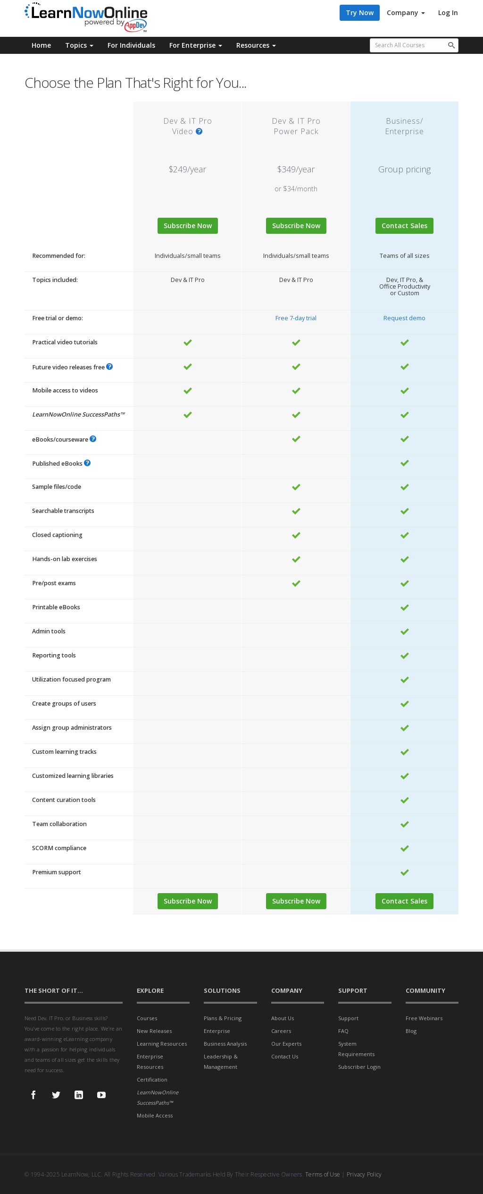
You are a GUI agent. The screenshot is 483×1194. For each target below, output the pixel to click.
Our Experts (286, 1043)
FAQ (343, 1030)
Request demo (404, 318)
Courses (147, 1018)
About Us (282, 1018)
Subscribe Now (188, 225)
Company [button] (406, 12)
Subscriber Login (359, 1066)
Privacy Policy (364, 1174)
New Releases (154, 1030)
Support (348, 1018)
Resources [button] (256, 45)
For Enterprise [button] (195, 45)
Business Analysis (225, 1043)
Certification (152, 1079)
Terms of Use (322, 1174)
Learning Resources (162, 1043)
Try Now (360, 12)
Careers (281, 1030)
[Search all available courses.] (414, 45)
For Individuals (131, 45)
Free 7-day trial (295, 318)
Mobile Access (155, 1115)
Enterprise (217, 1030)
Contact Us (284, 1056)
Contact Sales (404, 225)
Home (41, 45)
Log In (448, 12)
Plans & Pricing (223, 1018)
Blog (411, 1030)
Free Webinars (424, 1018)
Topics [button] (79, 45)
